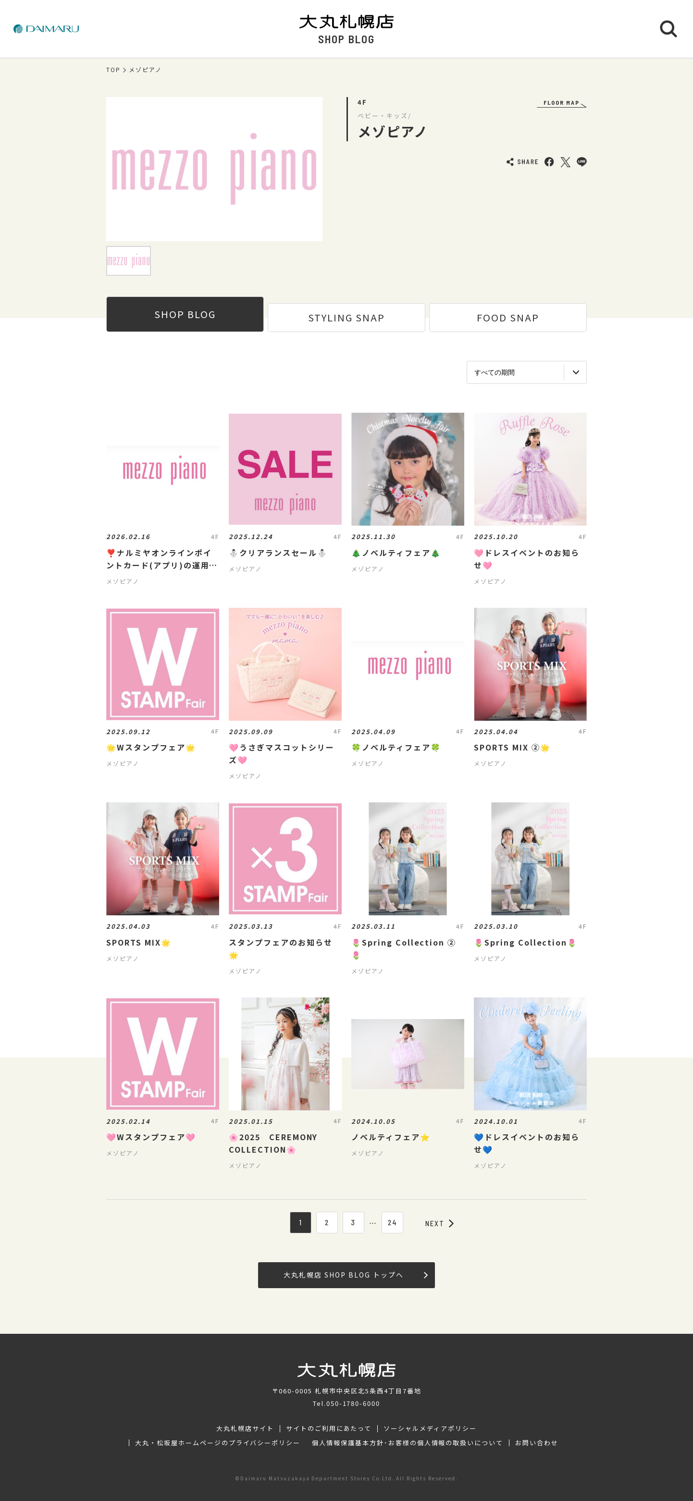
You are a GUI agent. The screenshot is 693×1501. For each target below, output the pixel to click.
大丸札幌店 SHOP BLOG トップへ (355, 1275)
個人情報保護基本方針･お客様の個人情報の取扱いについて (407, 1442)
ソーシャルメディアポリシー (430, 1428)
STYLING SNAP (346, 317)
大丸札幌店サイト (245, 1428)
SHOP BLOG (185, 314)
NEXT (439, 1223)
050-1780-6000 (353, 1403)
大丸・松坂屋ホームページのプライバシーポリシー (217, 1442)
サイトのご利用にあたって (329, 1428)
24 (392, 1222)
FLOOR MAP (562, 102)
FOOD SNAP (508, 317)
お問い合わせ (536, 1442)
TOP (113, 69)
